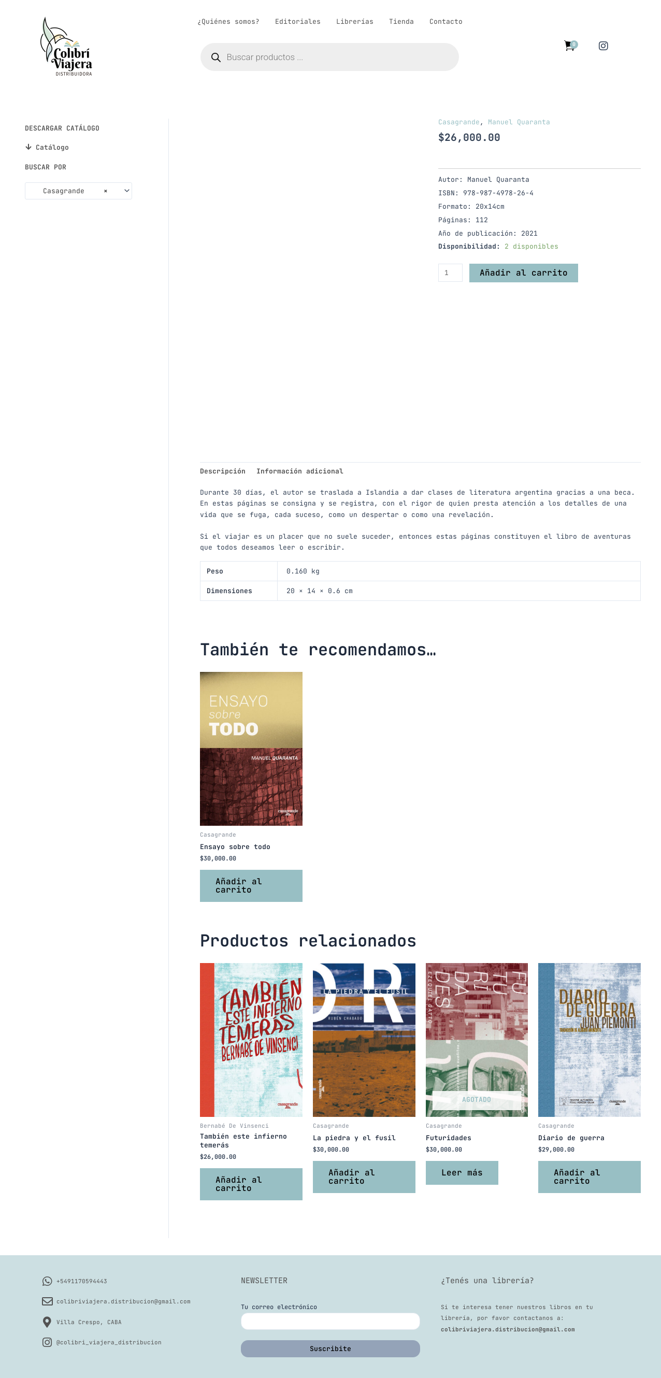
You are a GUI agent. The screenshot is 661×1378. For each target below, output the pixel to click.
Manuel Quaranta (519, 122)
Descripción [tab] (223, 471)
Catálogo (52, 147)
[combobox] (78, 190)
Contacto (446, 21)
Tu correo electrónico (331, 1316)
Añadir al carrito (524, 272)
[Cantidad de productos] (450, 273)
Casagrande (459, 122)
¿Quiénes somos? (228, 21)
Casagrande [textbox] (69, 191)
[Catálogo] (28, 146)
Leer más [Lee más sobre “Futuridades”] (462, 1172)
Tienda (401, 21)
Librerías (354, 21)
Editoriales (298, 21)
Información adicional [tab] (299, 471)
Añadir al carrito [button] (238, 885)
